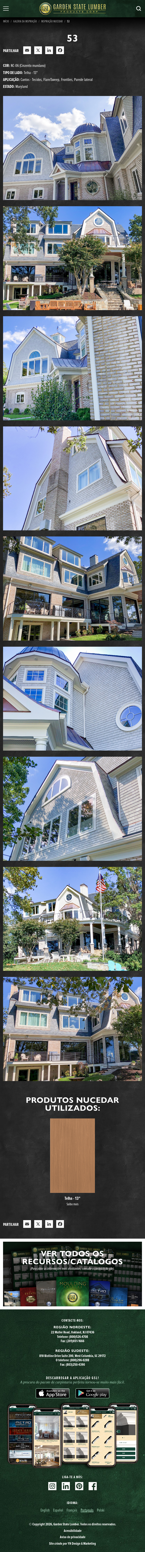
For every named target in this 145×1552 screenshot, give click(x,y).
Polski (100, 1510)
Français (72, 1510)
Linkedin (66, 1486)
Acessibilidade (72, 1530)
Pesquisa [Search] (138, 8)
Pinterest (79, 1486)
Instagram (52, 1486)
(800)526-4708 (78, 1336)
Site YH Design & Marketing (72, 1543)
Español (58, 1510)
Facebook (93, 1486)
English (45, 1510)
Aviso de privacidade (72, 1537)
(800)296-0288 (79, 1360)
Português (87, 1510)
